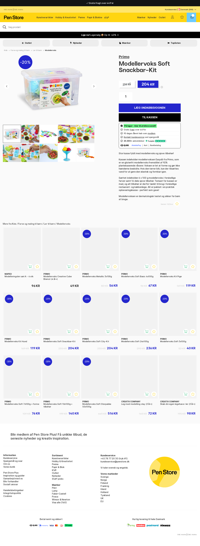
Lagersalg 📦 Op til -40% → (100, 35)
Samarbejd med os (13, 478)
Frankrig (105, 486)
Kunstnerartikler (45, 17)
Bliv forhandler (10, 481)
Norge (104, 480)
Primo (124, 57)
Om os (6, 464)
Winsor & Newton (61, 499)
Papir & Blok (58, 467)
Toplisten (175, 43)
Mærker (141, 17)
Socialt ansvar (10, 484)
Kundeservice (171, 9)
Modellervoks (50, 50)
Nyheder (152, 17)
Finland (104, 483)
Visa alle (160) (59, 502)
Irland (103, 489)
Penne (81, 17)
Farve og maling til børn (20, 50)
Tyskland (105, 495)
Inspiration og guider (14, 475)
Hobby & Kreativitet (65, 17)
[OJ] (100, 27)
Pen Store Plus (10, 472)
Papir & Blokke (94, 17)
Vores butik (9, 466)
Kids (6, 50)
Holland (104, 492)
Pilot (54, 487)
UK (102, 498)
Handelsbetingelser (13, 490)
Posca (55, 496)
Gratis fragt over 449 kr (100, 3)
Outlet (162, 17)
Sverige (105, 476)
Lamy (55, 490)
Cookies (7, 496)
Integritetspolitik (12, 493)
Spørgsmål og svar (12, 461)
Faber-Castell (59, 493)
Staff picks (57, 478)
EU (102, 501)
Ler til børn (37, 50)
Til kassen (149, 117)
